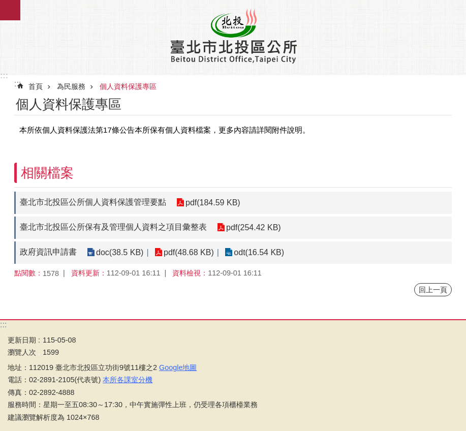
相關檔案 (47, 173)
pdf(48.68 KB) (189, 252)
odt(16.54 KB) (259, 252)
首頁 (35, 86)
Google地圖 (178, 367)
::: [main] (17, 83)
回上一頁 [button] (433, 290)
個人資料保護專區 (128, 86)
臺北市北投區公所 (233, 35)
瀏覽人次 (22, 352)
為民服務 (71, 86)
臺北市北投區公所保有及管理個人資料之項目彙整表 (113, 227)
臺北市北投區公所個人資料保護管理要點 (93, 202)
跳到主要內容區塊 (5, 5)
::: (4, 75)
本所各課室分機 (127, 380)
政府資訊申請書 (48, 252)
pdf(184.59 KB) (212, 202)
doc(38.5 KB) (119, 252)
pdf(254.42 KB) (253, 227)
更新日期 (22, 340)
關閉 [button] (10, 10)
